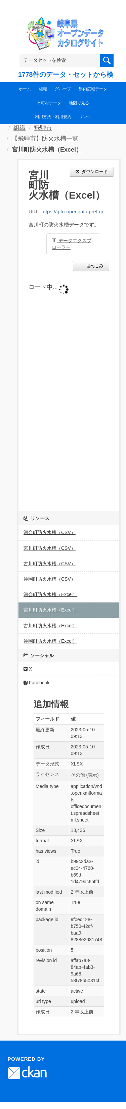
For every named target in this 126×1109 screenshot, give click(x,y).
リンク (85, 116)
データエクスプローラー (71, 244)
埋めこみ (94, 265)
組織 (43, 89)
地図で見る (79, 103)
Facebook (36, 682)
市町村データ (49, 103)
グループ (63, 89)
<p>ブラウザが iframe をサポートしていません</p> (69, 390)
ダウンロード (92, 171)
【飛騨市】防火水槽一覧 (45, 138)
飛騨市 (43, 127)
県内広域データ (93, 89)
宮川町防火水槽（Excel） (47, 149)
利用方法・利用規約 (53, 116)
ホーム (25, 89)
